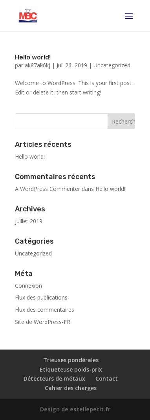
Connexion (28, 285)
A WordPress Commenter (47, 188)
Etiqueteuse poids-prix (71, 369)
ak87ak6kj (37, 65)
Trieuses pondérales (71, 360)
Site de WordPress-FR (42, 322)
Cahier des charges (71, 388)
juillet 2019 (28, 221)
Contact (106, 378)
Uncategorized (111, 65)
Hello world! (33, 57)
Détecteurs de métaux (54, 378)
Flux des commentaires (44, 309)
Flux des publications (41, 297)
